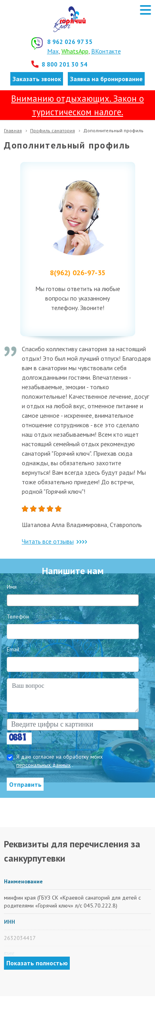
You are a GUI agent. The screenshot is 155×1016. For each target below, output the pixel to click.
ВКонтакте (106, 51)
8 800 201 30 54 (64, 64)
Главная (13, 130)
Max (53, 51)
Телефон (18, 616)
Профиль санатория (52, 130)
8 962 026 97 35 (69, 42)
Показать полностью (37, 963)
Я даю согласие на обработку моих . (59, 761)
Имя (12, 586)
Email (13, 649)
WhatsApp (74, 51)
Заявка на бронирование (106, 79)
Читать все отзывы (54, 541)
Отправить (25, 784)
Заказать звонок (37, 79)
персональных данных (43, 765)
